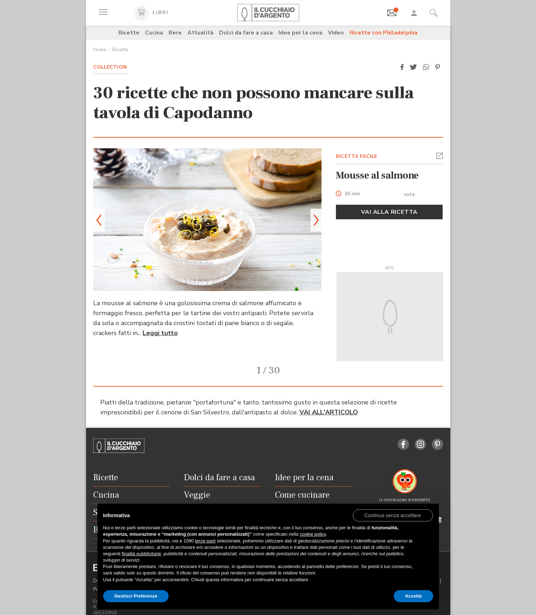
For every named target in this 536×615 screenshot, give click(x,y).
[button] (402, 67)
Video (336, 33)
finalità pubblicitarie (141, 553)
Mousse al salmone (377, 175)
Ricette (128, 33)
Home (99, 49)
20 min (352, 194)
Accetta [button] (413, 596)
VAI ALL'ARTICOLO (328, 402)
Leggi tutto (160, 333)
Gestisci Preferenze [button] (136, 596)
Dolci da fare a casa (246, 33)
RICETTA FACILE (356, 156)
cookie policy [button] (313, 534)
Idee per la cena (300, 33)
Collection (110, 67)
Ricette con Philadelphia (384, 33)
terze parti (205, 541)
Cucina (154, 33)
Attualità (200, 33)
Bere (175, 33)
